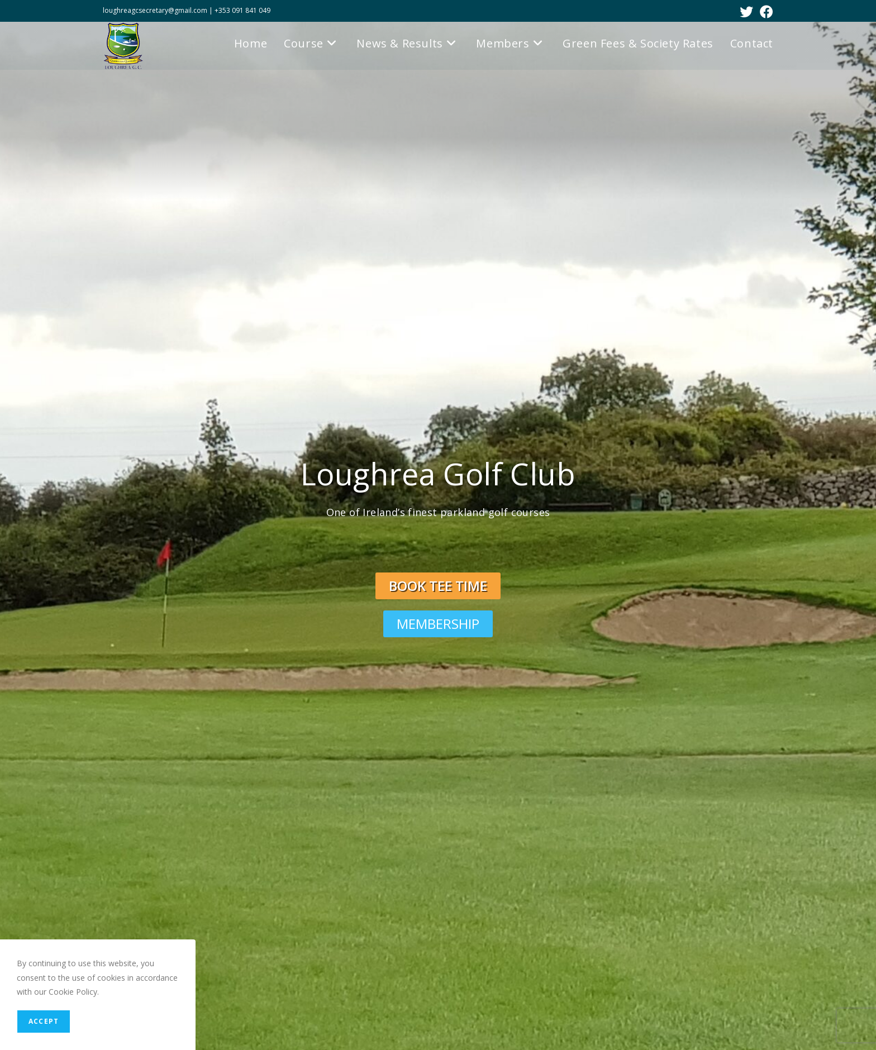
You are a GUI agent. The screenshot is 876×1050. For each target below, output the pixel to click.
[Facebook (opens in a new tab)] (764, 11)
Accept (43, 1021)
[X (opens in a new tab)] (746, 11)
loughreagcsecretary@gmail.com (156, 10)
